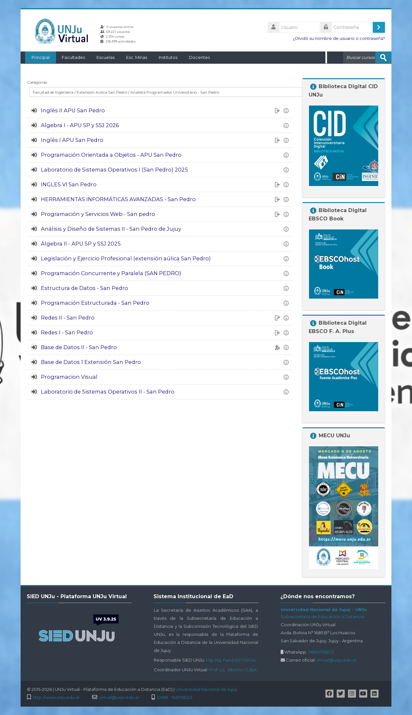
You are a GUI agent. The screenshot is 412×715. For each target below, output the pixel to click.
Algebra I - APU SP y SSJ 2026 (80, 125)
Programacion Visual (69, 376)
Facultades (68, 57)
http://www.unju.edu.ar (56, 697)
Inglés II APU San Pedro (73, 110)
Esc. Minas (132, 57)
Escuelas (101, 57)
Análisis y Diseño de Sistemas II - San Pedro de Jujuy (111, 228)
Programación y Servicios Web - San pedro (98, 213)
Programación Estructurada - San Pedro (95, 302)
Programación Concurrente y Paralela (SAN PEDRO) (111, 273)
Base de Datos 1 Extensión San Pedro (91, 361)
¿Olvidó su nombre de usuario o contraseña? (339, 38)
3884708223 (321, 651)
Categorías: (37, 81)
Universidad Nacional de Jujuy (206, 689)
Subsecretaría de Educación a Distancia (322, 616)
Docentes (194, 57)
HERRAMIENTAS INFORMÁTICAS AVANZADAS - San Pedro (118, 199)
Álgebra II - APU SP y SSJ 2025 (81, 243)
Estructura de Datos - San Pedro (84, 287)
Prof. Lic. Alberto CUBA (233, 669)
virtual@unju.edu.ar (336, 659)
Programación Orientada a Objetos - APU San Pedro (111, 154)
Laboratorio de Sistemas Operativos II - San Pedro (107, 391)
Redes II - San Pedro (68, 317)
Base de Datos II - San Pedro (79, 347)
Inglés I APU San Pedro (72, 139)
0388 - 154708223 (174, 697)
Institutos (163, 57)
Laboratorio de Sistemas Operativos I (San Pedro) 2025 (114, 169)
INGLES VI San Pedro (69, 184)
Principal (36, 57)
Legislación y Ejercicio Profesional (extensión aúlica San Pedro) (126, 258)
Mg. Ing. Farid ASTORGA (231, 659)
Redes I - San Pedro (67, 332)
